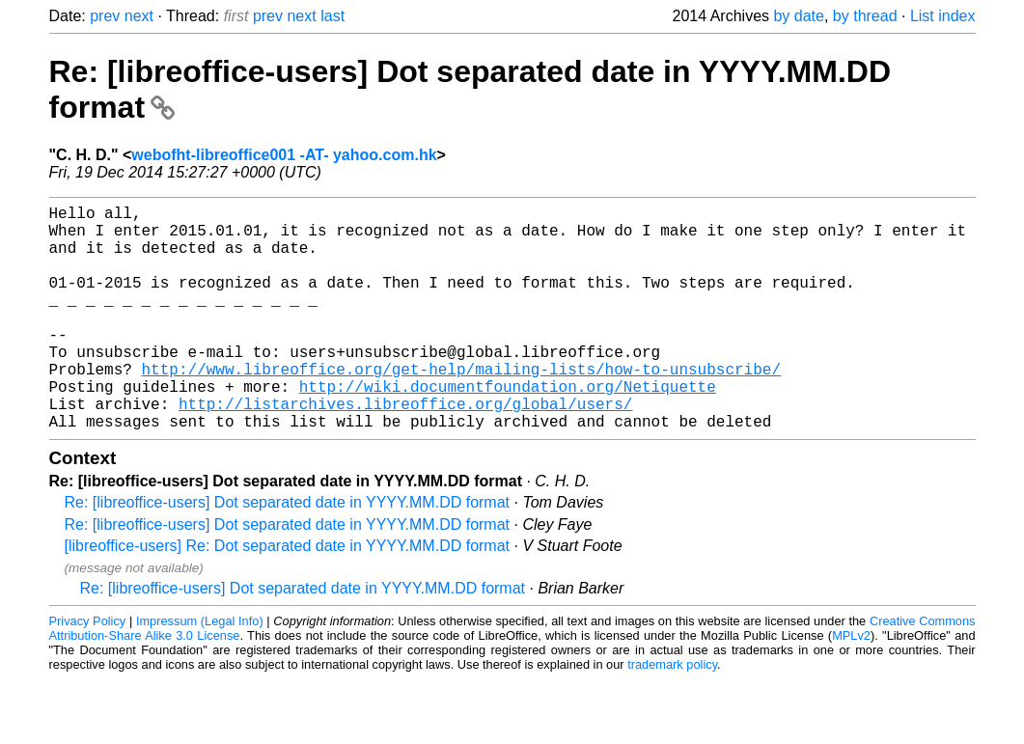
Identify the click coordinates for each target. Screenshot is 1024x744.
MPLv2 (851, 685)
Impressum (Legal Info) (199, 671)
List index (943, 16)
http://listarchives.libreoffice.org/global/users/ (405, 449)
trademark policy (672, 714)
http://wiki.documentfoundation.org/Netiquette (507, 428)
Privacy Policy (87, 671)
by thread (865, 16)
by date (798, 16)
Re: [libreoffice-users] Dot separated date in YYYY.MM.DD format (288, 552)
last (332, 16)
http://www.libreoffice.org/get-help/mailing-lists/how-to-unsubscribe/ (461, 407)
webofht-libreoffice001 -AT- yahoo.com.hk (283, 155)
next (139, 16)
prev (105, 16)
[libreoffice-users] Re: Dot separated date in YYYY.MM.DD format (288, 596)
